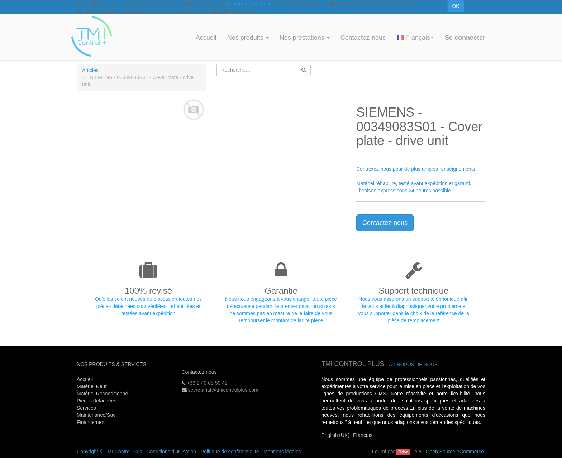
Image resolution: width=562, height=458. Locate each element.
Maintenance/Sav (96, 415)
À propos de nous (413, 364)
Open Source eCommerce (454, 451)
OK (455, 6)
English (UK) (336, 435)
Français (415, 37)
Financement (91, 422)
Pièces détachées (96, 401)
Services (87, 408)
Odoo (403, 452)
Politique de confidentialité (230, 451)
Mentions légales (282, 451)
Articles (90, 70)
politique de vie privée (250, 3)
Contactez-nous (385, 222)
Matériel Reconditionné (102, 393)
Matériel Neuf (91, 386)
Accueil (85, 379)
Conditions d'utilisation (171, 451)
